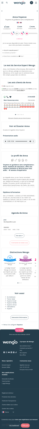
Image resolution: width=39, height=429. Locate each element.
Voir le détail (21, 90)
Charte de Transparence (9, 401)
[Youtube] (9, 352)
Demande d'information (19, 317)
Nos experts (23, 353)
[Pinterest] (13, 352)
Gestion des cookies (8, 408)
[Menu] (2, 2)
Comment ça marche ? (10, 53)
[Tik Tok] (16, 352)
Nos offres (23, 355)
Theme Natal (11, 299)
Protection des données (9, 397)
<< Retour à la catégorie (12, 325)
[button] (15, 114)
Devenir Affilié (6, 367)
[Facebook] (4, 352)
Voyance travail (11, 301)
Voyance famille (12, 303)
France (7, 412)
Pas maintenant (14, 425)
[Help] (31, 2)
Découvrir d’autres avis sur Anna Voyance (19, 118)
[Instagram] (6, 352)
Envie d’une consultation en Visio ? (14, 56)
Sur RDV (19, 330)
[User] (36, 2)
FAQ (21, 350)
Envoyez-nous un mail (26, 369)
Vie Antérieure (11, 297)
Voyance (9, 308)
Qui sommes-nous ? (25, 346)
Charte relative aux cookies (10, 404)
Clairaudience (11, 307)
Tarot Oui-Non (6, 381)
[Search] (7, 2)
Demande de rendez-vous (19, 243)
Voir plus (19, 235)
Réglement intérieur (7, 393)
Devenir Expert (6, 365)
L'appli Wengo (6, 383)
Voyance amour (12, 305)
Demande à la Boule (8, 379)
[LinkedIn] (11, 352)
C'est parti (25, 425)
